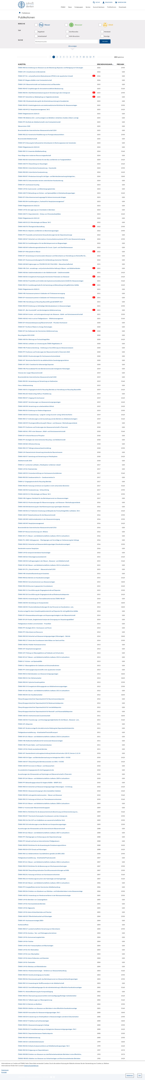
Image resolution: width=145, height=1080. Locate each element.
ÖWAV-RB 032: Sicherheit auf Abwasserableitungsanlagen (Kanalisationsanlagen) (44, 544)
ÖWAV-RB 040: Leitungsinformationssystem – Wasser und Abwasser (40, 795)
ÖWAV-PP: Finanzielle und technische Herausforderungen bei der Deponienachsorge (45, 235)
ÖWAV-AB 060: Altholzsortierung (29, 444)
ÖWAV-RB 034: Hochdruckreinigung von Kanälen (34, 975)
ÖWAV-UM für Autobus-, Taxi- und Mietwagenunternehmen (37, 933)
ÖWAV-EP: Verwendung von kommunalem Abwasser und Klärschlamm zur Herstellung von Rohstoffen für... (52, 256)
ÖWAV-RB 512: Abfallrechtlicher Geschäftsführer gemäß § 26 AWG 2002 (41, 853)
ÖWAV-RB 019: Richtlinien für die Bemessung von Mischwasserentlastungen (42, 866)
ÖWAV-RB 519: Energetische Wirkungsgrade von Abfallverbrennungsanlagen (42, 686)
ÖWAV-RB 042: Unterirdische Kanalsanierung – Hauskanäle (37, 168)
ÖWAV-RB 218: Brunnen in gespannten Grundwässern (35, 586)
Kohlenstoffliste (23, 925)
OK (140, 1075)
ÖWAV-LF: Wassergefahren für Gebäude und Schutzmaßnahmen (38, 665)
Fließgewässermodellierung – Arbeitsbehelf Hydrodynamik (36, 858)
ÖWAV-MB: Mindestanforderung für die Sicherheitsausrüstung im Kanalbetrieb (43, 101)
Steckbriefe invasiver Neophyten (28, 548)
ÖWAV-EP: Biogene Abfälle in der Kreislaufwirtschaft (35, 80)
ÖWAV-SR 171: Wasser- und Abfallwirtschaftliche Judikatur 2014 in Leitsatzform (43, 536)
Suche (98, 2)
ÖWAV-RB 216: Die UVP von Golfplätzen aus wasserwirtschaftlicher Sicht (41, 820)
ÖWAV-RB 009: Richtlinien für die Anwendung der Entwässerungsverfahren (42, 845)
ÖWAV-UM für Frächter (25, 941)
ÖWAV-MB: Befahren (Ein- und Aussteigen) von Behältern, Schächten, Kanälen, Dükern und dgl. (48, 118)
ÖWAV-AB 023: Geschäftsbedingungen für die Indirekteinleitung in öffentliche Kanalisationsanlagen (50, 987)
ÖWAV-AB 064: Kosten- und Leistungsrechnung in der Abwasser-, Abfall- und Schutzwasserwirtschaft (50, 314)
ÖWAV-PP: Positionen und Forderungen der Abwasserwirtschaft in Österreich (43, 427)
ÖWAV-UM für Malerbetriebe (27, 469)
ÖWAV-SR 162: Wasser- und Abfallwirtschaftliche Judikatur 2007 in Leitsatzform (43, 833)
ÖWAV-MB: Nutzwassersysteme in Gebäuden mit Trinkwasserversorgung (41, 293)
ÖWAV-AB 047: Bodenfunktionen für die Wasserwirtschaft (36, 515)
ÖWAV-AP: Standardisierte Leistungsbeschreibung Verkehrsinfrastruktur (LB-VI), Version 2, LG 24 (49, 753)
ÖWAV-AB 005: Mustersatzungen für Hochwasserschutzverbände (39, 356)
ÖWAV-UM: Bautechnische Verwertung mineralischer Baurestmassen (40, 452)
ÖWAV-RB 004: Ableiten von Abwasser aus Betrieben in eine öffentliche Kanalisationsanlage (47, 1008)
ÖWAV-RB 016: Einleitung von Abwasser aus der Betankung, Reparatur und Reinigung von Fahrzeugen (50, 67)
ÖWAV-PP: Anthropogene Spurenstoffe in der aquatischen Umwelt (39, 669)
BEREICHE (21, 24)
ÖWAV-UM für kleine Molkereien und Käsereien (33, 958)
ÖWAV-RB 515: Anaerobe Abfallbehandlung (32, 151)
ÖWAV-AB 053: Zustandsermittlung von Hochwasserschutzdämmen (40, 473)
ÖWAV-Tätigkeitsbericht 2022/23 (28, 205)
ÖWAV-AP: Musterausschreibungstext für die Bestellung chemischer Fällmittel (43, 260)
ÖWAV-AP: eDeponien (25, 724)
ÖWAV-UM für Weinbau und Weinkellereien (32, 966)
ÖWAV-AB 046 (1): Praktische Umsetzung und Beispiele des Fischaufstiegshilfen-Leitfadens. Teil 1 (49, 511)
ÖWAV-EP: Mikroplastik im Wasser (29, 251)
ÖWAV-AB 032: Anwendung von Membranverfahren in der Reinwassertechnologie (44, 895)
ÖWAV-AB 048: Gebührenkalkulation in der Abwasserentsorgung (39, 519)
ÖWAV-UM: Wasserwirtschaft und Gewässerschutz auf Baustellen (39, 84)
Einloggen (108, 2)
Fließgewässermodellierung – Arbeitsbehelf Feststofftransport (38, 732)
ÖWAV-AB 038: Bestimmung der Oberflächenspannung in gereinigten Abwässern (44, 506)
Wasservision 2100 (24, 126)
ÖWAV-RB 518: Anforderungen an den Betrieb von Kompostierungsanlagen (42, 824)
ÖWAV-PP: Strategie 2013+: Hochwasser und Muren (35, 628)
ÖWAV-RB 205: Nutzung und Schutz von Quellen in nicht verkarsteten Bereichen (43, 486)
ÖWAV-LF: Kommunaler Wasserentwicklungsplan (34, 807)
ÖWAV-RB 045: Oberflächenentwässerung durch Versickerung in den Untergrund (44, 93)
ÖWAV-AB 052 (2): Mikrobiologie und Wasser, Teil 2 (34, 222)
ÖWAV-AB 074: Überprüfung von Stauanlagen (33, 164)
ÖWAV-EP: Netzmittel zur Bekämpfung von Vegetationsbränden (38, 97)
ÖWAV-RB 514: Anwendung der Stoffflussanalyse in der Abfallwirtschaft (41, 983)
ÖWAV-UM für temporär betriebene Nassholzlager (34, 552)
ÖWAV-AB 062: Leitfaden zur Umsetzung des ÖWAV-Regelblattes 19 (40, 343)
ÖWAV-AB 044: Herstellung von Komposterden (33, 603)
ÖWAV (63, 7)
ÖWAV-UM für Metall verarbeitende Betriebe (32, 749)
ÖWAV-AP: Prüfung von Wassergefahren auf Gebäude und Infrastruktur (41, 653)
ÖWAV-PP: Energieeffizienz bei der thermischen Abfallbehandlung (39, 887)
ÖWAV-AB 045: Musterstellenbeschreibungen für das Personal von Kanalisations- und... (46, 607)
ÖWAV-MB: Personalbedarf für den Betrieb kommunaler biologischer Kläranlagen (44, 368)
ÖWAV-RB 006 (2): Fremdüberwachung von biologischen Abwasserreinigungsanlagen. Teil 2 (47, 1029)
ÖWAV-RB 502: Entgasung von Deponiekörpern (33, 1050)
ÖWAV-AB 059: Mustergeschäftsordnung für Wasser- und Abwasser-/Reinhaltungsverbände (47, 423)
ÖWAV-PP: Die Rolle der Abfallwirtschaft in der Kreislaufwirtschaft (39, 122)
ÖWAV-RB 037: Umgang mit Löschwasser (31, 398)
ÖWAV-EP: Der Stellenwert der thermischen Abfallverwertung (38, 331)
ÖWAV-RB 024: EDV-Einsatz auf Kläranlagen (32, 849)
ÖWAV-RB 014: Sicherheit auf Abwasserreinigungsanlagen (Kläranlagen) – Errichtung (45, 787)
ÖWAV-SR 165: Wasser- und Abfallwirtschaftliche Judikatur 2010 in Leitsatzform (43, 736)
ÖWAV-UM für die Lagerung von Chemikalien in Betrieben (36, 210)
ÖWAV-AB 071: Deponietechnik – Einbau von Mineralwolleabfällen (39, 214)
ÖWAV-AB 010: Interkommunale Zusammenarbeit (34, 715)
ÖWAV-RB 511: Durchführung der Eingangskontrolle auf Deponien (39, 590)
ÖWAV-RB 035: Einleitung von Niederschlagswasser (34, 410)
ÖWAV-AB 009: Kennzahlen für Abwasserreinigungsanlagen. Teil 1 (39, 1012)
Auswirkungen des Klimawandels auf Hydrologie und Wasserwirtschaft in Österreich (45, 774)
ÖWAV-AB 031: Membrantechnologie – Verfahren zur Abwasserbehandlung (42, 970)
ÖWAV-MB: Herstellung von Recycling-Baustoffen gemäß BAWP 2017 (40, 302)
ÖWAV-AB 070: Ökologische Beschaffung (31, 226)
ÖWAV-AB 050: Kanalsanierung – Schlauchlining (33, 490)
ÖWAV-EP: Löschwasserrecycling (28, 185)
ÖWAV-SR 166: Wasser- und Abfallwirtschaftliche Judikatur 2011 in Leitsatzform (43, 690)
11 (87, 57)
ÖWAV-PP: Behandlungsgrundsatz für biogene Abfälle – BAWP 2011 (40, 782)
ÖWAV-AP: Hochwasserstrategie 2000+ (31, 920)
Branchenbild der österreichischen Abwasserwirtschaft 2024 (37, 130)
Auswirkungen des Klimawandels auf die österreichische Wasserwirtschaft (41, 828)
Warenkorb (122, 2)
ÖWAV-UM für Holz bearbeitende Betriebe (31, 904)
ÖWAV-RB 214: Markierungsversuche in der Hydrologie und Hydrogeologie (42, 879)
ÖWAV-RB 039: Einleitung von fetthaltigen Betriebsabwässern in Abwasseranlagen (44, 306)
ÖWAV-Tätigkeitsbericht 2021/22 (28, 218)
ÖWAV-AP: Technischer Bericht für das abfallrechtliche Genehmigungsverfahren (43, 360)
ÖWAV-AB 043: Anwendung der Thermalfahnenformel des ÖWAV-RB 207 (41, 598)
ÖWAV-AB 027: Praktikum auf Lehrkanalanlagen (33, 1021)
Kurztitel (22, 64)
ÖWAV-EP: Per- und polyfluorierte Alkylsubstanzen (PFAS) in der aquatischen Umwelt (45, 76)
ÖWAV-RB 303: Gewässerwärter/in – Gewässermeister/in (36, 477)
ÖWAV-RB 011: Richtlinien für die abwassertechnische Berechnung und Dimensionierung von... (48, 812)
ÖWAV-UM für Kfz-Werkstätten (28, 950)
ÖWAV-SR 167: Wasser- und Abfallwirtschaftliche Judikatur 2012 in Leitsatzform (43, 657)
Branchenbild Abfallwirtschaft (27, 139)
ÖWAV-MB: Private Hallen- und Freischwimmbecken (35, 745)
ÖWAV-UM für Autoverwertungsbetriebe (31, 937)
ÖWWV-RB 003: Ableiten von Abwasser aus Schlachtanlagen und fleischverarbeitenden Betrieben (49, 1058)
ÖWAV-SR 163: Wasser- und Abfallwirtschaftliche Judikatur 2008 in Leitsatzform (43, 803)
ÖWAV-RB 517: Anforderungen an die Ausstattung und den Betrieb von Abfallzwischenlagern (47, 419)
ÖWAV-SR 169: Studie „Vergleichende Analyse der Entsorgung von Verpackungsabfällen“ (46, 619)
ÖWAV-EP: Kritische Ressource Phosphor (31, 435)
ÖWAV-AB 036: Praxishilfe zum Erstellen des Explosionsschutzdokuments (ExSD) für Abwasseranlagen (50, 281)
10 (84, 57)
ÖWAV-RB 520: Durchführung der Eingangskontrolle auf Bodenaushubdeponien (43, 594)
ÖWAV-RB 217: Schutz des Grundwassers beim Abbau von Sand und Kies (41, 640)
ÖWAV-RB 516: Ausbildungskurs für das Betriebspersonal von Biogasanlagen (42, 243)
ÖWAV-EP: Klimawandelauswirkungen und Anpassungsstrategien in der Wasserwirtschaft (46, 615)
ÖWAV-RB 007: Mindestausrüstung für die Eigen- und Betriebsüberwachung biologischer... (46, 176)
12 (90, 57)
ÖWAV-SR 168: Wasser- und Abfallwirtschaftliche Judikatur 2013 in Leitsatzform (43, 565)
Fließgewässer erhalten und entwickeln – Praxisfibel (34, 623)
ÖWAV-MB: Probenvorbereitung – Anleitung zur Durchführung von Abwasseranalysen (45, 348)
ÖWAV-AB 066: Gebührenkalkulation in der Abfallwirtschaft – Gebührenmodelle (43, 272)
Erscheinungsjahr (104, 64)
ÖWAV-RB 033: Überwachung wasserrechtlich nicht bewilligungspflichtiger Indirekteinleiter (47, 996)
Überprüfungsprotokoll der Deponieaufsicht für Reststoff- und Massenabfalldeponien (45, 711)
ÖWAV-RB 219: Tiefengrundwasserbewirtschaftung (34, 448)
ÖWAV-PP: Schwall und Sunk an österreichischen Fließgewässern (38, 841)
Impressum (5, 1070)
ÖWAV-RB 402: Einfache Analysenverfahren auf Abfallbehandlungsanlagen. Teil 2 (44, 1046)
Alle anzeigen (72, 46)
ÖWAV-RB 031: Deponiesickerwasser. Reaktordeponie (35, 1033)
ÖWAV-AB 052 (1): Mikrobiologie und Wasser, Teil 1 (34, 494)
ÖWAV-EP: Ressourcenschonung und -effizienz (33, 532)
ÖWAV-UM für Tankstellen (26, 962)
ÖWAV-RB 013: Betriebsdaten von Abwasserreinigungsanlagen (38, 674)
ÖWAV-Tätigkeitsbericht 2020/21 (28, 289)
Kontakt (4, 1072)
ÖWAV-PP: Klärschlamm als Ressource (30, 632)
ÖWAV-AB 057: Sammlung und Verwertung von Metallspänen (37, 456)
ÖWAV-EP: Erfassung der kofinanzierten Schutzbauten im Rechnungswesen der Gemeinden (47, 143)
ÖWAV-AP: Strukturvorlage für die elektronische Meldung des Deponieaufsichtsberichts (46, 728)
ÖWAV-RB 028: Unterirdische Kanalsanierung (32, 172)
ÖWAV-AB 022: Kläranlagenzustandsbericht (32, 557)
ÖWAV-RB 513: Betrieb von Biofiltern (30, 1004)
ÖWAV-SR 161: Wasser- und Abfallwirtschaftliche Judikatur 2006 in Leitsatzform (43, 862)
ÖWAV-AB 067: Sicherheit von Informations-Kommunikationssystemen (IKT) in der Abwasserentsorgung (51, 239)
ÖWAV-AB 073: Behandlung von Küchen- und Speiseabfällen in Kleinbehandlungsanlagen (46, 193)
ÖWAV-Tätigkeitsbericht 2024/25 (28, 113)
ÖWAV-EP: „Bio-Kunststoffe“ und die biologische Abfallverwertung (39, 310)
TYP (19, 30)
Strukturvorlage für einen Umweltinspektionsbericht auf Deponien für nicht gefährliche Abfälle (48, 611)
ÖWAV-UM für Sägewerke (26, 908)
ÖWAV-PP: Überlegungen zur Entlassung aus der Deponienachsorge (39, 837)
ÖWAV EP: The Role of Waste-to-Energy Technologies (35, 327)
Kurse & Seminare (98, 7)
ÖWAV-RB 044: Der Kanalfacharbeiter (30, 695)
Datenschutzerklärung (31, 1065)
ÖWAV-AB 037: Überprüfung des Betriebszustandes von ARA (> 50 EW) (41, 761)
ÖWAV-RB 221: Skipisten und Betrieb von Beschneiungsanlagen (38, 231)
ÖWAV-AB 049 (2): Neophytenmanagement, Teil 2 (34, 109)
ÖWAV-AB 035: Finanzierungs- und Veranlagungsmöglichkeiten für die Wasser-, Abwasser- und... (48, 720)
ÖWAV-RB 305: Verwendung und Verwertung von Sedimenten (38, 381)
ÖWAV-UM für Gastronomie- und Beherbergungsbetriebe (36, 189)
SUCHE (20, 40)
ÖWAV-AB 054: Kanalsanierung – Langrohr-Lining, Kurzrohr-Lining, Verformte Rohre (45, 414)
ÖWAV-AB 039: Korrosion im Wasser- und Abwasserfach (36, 766)
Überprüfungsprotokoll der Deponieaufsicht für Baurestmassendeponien (41, 699)
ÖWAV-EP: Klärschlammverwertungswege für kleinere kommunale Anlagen (42, 197)
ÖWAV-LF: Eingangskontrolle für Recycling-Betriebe (34, 481)
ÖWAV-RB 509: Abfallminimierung (29, 1037)
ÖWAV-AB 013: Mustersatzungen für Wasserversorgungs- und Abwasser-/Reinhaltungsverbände (49, 502)
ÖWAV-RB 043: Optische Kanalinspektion (31, 682)
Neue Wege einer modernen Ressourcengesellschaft (34, 155)
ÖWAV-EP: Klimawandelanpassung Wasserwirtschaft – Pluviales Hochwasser (42, 322)
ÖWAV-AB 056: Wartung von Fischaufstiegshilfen (34, 339)
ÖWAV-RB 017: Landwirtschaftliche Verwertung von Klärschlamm (39, 929)
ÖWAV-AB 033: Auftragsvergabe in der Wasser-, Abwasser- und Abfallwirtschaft (43, 561)
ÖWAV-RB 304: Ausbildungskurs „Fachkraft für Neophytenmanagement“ (41, 201)
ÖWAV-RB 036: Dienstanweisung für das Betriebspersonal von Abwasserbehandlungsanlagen (48, 979)
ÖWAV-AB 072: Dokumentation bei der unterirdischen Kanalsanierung (40, 180)
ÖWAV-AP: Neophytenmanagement (29, 649)
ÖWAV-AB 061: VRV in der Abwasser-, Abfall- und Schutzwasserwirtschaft (41, 431)
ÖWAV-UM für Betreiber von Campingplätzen (32, 899)
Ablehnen (130, 1075)
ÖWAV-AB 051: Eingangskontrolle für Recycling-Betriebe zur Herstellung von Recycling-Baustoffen (49, 389)
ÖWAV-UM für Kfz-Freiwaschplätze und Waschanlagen (35, 945)
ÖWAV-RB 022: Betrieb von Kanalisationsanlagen (34, 578)
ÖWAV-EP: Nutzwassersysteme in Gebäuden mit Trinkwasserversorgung (41, 297)
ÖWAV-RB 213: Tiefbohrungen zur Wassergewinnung (35, 1000)
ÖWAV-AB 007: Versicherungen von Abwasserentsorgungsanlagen (39, 402)
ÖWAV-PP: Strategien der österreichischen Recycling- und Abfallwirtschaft (41, 440)
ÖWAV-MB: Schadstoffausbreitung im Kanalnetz (33, 573)
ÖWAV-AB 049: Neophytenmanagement (31, 523)
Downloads (122, 7)
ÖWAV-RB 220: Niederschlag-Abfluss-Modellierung (34, 394)
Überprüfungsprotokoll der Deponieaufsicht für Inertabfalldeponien (39, 707)
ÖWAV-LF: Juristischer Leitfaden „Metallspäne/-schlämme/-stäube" (39, 465)
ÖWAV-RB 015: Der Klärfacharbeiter (29, 678)
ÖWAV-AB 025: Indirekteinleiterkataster (31, 1042)
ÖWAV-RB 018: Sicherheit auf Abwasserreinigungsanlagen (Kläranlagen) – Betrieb (44, 636)
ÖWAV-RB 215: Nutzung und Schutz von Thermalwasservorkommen (39, 799)
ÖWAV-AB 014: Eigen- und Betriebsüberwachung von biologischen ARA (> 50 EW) (44, 757)
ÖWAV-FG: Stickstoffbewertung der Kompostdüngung (35, 991)
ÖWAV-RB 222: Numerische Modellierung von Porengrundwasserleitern (41, 134)
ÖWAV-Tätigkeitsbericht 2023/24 (28, 147)
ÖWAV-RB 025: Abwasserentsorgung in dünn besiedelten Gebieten (39, 791)
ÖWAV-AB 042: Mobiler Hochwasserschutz (32, 644)
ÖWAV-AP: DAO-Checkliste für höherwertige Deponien (36, 364)
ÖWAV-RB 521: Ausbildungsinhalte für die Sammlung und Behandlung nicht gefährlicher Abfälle (48, 285)
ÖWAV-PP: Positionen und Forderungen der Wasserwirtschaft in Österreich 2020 (44, 352)
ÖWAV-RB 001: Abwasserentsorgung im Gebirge (33, 1025)
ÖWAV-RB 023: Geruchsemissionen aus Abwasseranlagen (36, 582)
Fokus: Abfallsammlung (25, 385)
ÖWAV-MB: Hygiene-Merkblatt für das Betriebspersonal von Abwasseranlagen (43, 498)
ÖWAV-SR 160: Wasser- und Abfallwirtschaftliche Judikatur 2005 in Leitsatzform (43, 883)
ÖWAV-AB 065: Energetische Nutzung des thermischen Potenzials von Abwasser (43, 277)
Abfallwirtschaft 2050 (25, 460)
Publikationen (111, 7)
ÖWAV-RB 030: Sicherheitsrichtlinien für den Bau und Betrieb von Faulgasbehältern (44, 159)
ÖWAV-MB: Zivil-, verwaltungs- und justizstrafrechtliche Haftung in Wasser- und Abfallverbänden (49, 268)
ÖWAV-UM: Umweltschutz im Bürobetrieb (31, 72)
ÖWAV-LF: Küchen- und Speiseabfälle (30, 661)
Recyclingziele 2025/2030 (26, 335)
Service (88, 7)
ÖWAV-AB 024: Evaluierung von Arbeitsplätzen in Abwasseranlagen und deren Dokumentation (48, 1016)
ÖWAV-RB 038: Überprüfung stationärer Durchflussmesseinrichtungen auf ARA (43, 870)
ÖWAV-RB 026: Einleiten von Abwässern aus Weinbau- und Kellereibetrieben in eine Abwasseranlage (50, 891)
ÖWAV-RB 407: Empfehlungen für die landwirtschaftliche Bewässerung (40, 88)
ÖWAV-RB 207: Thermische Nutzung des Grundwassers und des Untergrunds (42, 816)
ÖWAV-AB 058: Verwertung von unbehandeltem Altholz (36, 406)
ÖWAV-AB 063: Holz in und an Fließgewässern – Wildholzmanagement (40, 318)
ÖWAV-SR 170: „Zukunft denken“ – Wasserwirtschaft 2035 (36, 569)
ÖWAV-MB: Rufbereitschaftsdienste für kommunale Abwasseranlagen (40, 741)
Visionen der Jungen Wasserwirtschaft (30, 373)
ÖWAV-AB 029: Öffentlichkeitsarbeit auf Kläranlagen (35, 916)
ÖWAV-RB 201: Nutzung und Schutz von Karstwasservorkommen (39, 874)
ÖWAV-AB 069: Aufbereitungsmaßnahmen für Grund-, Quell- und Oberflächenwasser (45, 247)
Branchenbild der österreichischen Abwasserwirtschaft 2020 (37, 377)
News (70, 7)
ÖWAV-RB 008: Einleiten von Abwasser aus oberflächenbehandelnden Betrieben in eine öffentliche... (50, 1054)
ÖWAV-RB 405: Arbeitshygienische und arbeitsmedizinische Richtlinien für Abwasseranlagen (47, 105)
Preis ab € (120, 64)
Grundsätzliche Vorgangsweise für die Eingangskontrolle (36, 770)
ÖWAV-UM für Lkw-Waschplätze (28, 954)
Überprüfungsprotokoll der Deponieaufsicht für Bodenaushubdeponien (40, 703)
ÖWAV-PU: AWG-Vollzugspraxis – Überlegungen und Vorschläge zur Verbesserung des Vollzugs (48, 540)
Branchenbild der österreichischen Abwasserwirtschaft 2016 (37, 527)
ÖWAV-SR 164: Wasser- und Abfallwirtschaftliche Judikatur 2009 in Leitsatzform (43, 778)
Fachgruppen (79, 7)
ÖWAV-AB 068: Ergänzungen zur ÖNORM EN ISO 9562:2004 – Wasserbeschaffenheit (45, 264)
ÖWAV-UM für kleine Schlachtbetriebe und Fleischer (35, 912)
